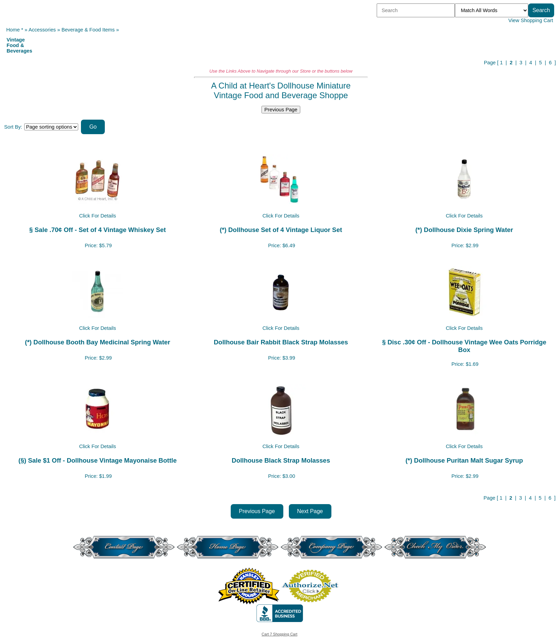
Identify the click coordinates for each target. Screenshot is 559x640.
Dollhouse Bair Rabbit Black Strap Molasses (281, 342)
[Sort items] (51, 126)
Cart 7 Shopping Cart (279, 634)
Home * (14, 30)
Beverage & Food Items (88, 30)
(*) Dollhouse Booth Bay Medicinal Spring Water (97, 342)
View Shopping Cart (530, 20)
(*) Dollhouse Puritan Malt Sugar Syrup (464, 460)
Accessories (42, 30)
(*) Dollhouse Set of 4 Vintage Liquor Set (281, 229)
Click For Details (97, 216)
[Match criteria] (491, 10)
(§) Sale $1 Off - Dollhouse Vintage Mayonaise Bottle (97, 460)
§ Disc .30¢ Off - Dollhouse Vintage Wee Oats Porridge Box (464, 345)
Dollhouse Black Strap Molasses (281, 460)
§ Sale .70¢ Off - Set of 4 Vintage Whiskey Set (97, 229)
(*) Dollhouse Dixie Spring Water (464, 229)
